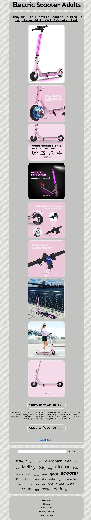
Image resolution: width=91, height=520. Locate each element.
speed (54, 474)
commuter (24, 478)
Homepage (46, 500)
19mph (44, 475)
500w (70, 483)
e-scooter (53, 460)
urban (38, 461)
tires (17, 468)
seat (50, 483)
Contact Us (46, 508)
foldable (71, 461)
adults (27, 489)
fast (31, 462)
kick (44, 479)
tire (43, 484)
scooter (69, 473)
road (59, 480)
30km (37, 480)
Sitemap (46, 504)
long (41, 467)
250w (75, 468)
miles (52, 479)
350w (46, 489)
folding (28, 467)
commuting (70, 479)
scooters (36, 475)
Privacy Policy (46, 512)
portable (19, 474)
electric (62, 467)
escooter (22, 484)
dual (28, 474)
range (21, 460)
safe (37, 484)
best (37, 489)
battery (68, 490)
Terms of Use (46, 516)
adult (57, 488)
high (30, 484)
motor (60, 483)
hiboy (50, 468)
